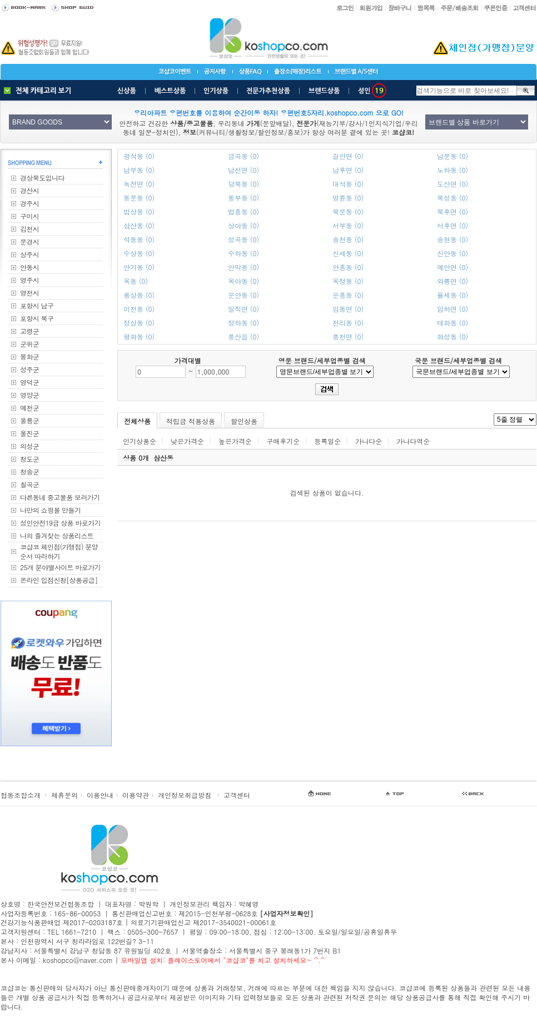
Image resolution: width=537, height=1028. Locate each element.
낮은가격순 (187, 441)
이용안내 (100, 795)
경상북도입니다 (42, 177)
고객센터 (236, 795)
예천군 (29, 407)
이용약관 (135, 795)
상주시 (29, 254)
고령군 (29, 331)
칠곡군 (29, 484)
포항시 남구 (36, 305)
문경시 (29, 241)
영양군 (29, 395)
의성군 (29, 446)
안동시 (29, 267)
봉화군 (29, 356)
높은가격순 (235, 441)
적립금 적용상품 (190, 421)
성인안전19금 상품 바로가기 (60, 522)
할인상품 (244, 421)
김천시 (29, 228)
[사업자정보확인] (286, 913)
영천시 (29, 292)
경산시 (29, 190)
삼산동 (163, 457)
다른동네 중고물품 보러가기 (60, 497)
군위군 (29, 343)
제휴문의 (64, 795)
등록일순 (327, 441)
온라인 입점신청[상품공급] (59, 580)
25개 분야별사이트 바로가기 (60, 567)
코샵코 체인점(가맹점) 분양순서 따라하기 (59, 551)
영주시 (29, 280)
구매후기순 (283, 441)
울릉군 (29, 420)
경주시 (29, 203)
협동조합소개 (21, 795)
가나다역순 (413, 441)
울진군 (29, 433)
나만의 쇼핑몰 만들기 (50, 510)
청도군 (29, 458)
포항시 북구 (36, 318)
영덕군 (29, 382)
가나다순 (368, 441)
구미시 (29, 216)
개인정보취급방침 (184, 795)
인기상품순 (139, 441)
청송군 (29, 471)
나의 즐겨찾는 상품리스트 (56, 535)
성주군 (29, 369)
